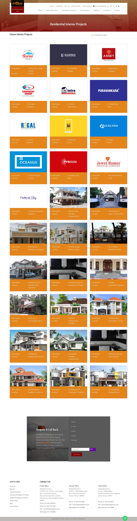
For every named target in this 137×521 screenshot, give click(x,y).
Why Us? (12, 489)
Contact (116, 10)
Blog (11, 503)
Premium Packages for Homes (19, 495)
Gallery (97, 10)
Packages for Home (69, 10)
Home (41, 10)
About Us (13, 486)
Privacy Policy (14, 506)
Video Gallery (14, 500)
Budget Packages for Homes (19, 498)
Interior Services (52, 10)
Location (106, 10)
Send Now (76, 454)
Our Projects (85, 10)
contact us (45, 482)
